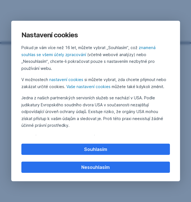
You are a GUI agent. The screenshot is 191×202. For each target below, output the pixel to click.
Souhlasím (95, 149)
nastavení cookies (66, 79)
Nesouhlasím (95, 167)
